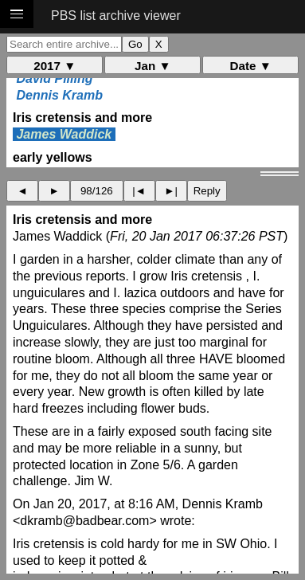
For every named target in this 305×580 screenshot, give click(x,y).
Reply (207, 191)
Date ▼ (251, 65)
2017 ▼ (54, 65)
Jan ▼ (152, 65)
